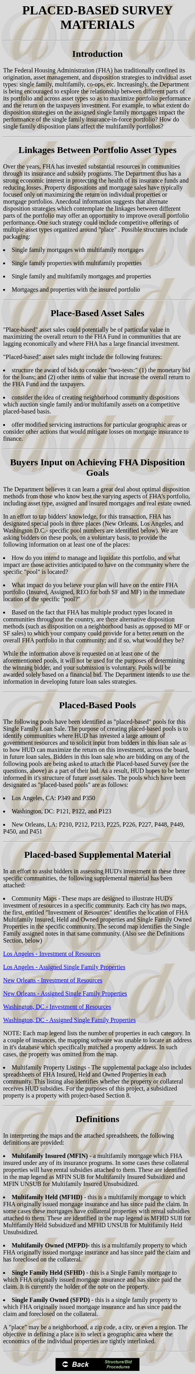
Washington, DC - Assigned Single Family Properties (69, 1020)
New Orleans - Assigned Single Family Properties (65, 993)
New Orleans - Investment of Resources (52, 980)
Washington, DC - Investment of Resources (57, 1006)
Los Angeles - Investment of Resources (52, 953)
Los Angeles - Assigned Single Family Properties (64, 967)
